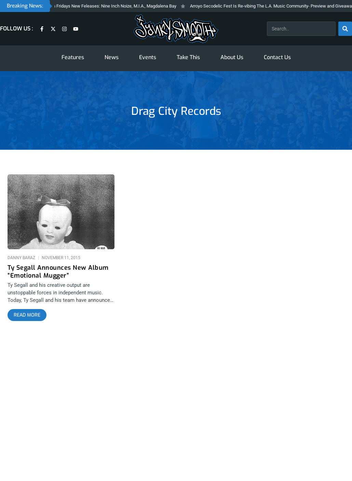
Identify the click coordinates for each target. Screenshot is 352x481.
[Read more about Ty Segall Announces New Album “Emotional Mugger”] (27, 315)
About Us (231, 57)
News (112, 57)
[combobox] (301, 29)
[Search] (345, 29)
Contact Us (277, 57)
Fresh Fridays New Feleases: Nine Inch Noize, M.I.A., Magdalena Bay (113, 6)
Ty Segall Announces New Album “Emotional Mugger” (58, 272)
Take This (188, 57)
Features (73, 57)
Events (147, 57)
